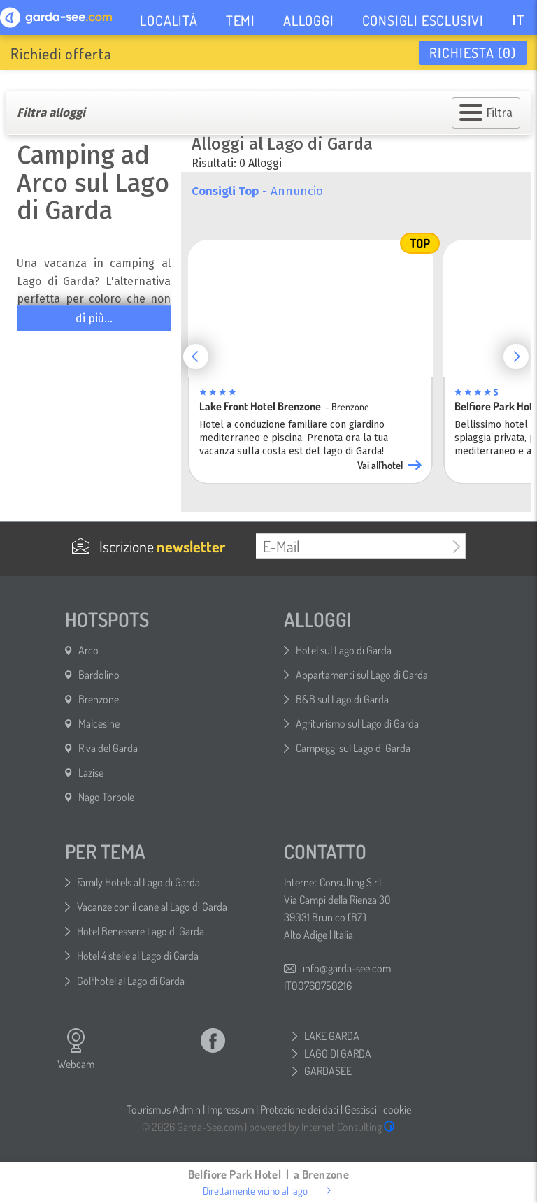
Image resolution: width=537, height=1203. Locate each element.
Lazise (90, 772)
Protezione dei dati (299, 1109)
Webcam (75, 1049)
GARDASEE (328, 1071)
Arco (88, 650)
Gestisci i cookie (378, 1109)
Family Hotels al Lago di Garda (138, 882)
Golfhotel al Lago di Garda (131, 981)
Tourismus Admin (164, 1109)
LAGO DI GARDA (337, 1053)
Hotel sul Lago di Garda (344, 650)
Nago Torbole (106, 797)
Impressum (230, 1109)
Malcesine (99, 723)
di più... (94, 318)
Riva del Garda (108, 748)
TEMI (240, 20)
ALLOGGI (308, 20)
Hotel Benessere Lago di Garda (140, 931)
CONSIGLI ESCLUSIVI (423, 20)
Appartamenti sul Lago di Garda (362, 675)
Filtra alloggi (51, 113)
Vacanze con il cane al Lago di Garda (152, 907)
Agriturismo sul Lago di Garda (357, 723)
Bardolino (99, 675)
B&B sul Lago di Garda (342, 699)
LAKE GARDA (331, 1036)
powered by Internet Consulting (322, 1127)
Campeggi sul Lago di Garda (353, 748)
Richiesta (472, 52)
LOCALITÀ (168, 20)
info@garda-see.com (347, 968)
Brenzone (98, 699)
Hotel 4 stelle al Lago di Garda (138, 956)
